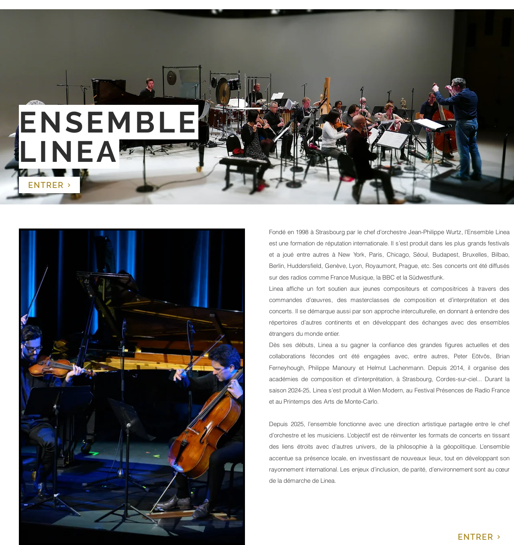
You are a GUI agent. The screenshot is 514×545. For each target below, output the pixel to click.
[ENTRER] (49, 185)
